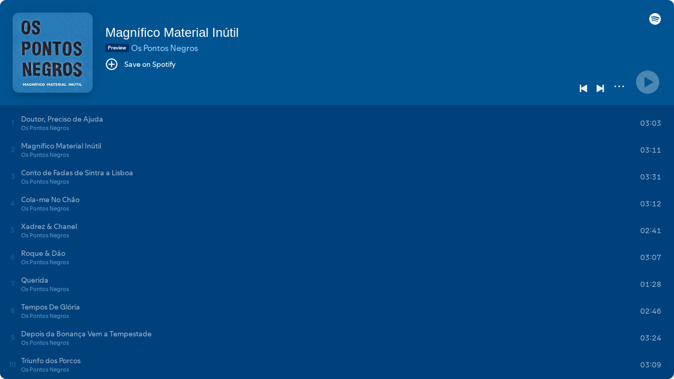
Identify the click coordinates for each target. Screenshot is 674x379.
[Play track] (13, 122)
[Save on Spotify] (140, 64)
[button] (655, 22)
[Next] (600, 88)
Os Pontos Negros (164, 48)
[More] (619, 86)
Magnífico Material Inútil (172, 32)
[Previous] (583, 88)
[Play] (647, 82)
